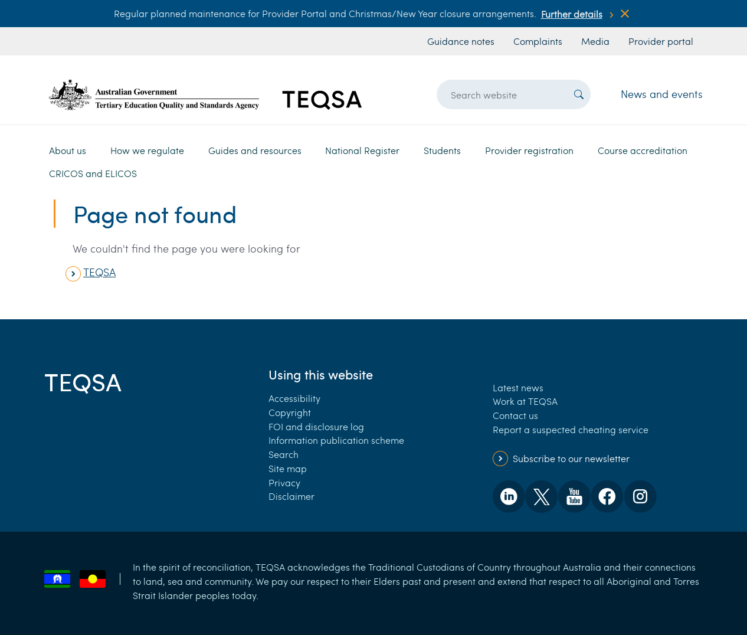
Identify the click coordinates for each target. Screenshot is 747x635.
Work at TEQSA (525, 401)
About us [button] (67, 150)
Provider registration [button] (529, 150)
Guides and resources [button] (255, 150)
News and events (662, 94)
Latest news (518, 387)
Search (283, 454)
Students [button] (442, 150)
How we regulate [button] (147, 150)
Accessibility (294, 398)
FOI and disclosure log (316, 426)
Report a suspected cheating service (570, 429)
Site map (287, 468)
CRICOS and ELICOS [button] (93, 173)
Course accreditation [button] (642, 150)
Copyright (289, 412)
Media (595, 41)
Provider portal (660, 41)
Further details (571, 14)
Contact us (515, 415)
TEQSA (99, 272)
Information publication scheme (336, 440)
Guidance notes (460, 41)
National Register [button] (362, 150)
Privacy (284, 482)
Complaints (537, 41)
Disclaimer (291, 496)
